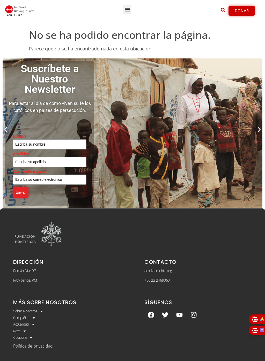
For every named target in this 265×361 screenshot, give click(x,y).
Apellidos (21, 154)
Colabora (23, 337)
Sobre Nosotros (28, 311)
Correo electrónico (30, 171)
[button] (127, 9)
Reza (19, 331)
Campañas (24, 318)
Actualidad (24, 324)
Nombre (20, 136)
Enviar (21, 192)
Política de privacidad (33, 346)
